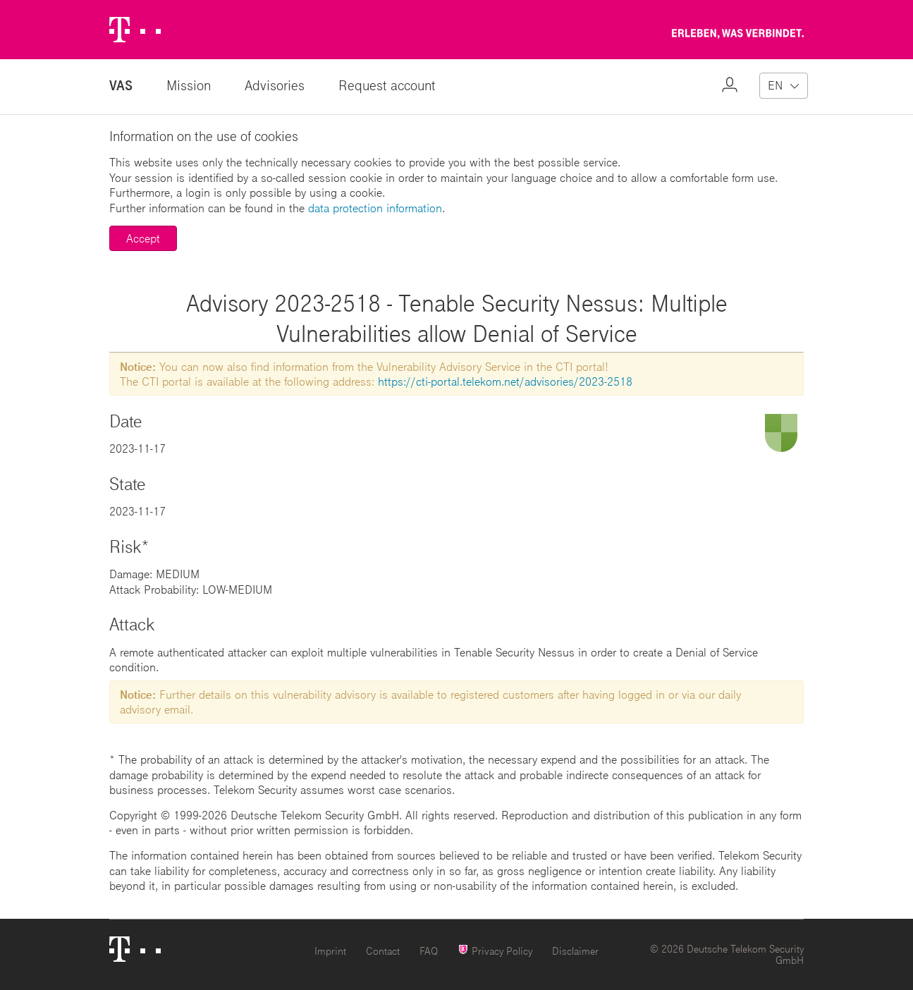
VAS (121, 85)
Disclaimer (575, 951)
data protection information (375, 207)
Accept (143, 238)
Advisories (275, 85)
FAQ (428, 951)
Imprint (330, 951)
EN (775, 85)
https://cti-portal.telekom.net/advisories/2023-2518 (505, 381)
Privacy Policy (495, 950)
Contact (383, 951)
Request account (387, 85)
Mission (188, 85)
